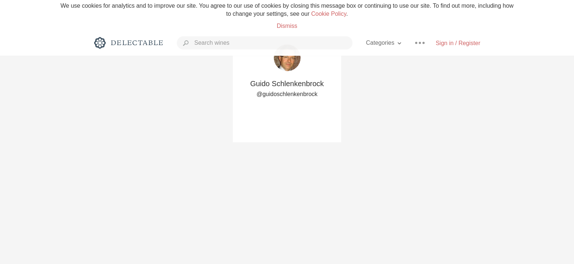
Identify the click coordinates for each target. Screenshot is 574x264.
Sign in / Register (458, 43)
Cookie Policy (328, 14)
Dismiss (287, 26)
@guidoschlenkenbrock (287, 94)
